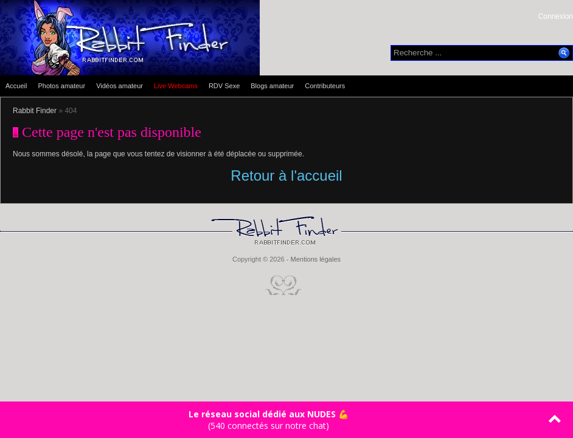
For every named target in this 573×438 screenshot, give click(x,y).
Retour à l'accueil (286, 175)
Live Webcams (176, 85)
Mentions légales (315, 259)
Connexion (555, 16)
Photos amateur (61, 85)
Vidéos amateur (119, 85)
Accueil (16, 85)
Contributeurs (325, 85)
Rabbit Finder (35, 110)
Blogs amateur (272, 85)
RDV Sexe (224, 85)
